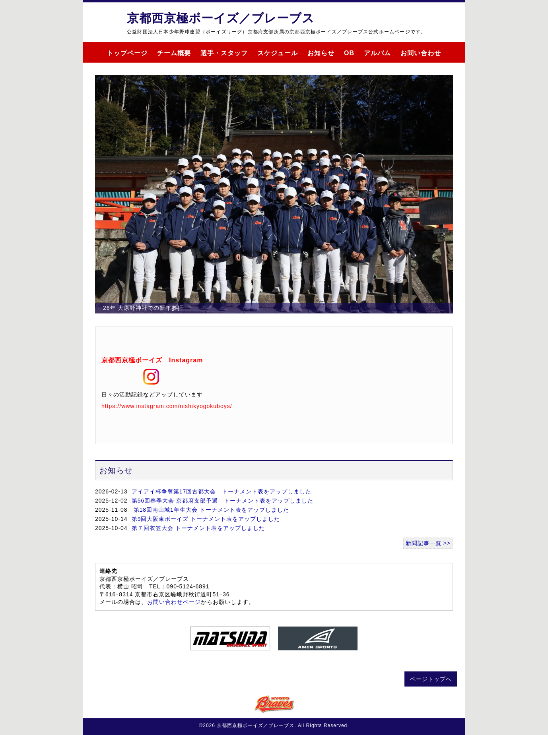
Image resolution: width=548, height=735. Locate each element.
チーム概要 (174, 53)
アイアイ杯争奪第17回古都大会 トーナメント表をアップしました (222, 491)
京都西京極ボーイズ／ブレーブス (221, 18)
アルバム (377, 53)
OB (349, 53)
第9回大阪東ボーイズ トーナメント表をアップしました (206, 519)
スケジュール (277, 53)
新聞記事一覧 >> (428, 543)
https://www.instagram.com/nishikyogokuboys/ (166, 406)
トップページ (127, 53)
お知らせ (320, 53)
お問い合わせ (420, 53)
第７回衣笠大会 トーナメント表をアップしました (198, 528)
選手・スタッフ (224, 53)
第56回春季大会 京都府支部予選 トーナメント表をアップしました (222, 500)
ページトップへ (431, 679)
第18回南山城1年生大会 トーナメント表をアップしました (210, 510)
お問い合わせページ (174, 602)
